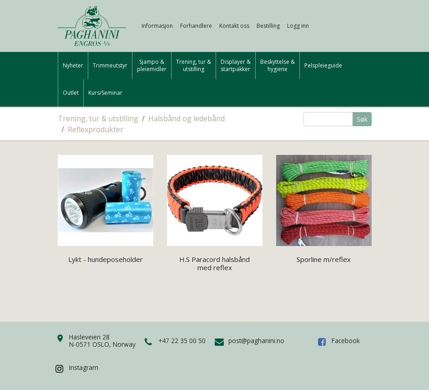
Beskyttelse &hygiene (277, 65)
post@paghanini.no (256, 340)
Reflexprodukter (95, 129)
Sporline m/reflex (324, 259)
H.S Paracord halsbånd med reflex (214, 263)
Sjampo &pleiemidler (152, 65)
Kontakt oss (234, 26)
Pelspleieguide (323, 65)
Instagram (83, 367)
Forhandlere (196, 26)
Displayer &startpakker (236, 65)
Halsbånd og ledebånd (186, 118)
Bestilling (268, 26)
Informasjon (157, 26)
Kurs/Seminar (105, 93)
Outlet (71, 93)
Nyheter (73, 65)
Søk (362, 119)
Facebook (346, 340)
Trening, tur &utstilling (193, 65)
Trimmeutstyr (110, 65)
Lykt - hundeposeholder (105, 259)
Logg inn (298, 26)
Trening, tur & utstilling (98, 118)
